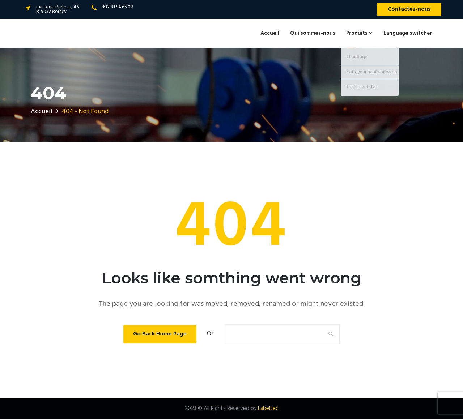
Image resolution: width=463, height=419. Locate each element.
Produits (359, 33)
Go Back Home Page (160, 334)
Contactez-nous (409, 9)
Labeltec (268, 408)
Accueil (269, 33)
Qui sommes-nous (312, 33)
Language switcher (407, 33)
